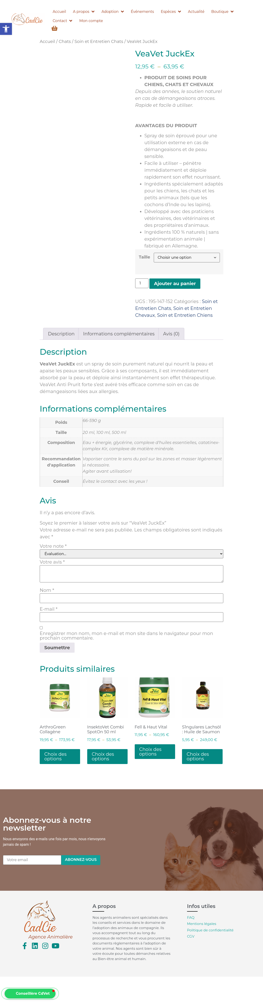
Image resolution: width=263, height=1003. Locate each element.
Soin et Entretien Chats (98, 41)
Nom (47, 590)
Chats (65, 41)
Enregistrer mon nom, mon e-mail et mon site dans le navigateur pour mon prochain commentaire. (126, 635)
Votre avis (52, 562)
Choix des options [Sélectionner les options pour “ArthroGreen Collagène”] (55, 756)
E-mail (48, 609)
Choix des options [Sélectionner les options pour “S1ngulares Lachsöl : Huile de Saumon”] (198, 756)
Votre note (53, 546)
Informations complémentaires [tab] (118, 334)
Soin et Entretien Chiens (185, 315)
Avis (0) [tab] (171, 334)
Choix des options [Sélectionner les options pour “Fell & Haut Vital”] (150, 752)
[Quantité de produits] (141, 283)
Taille (144, 257)
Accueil (47, 41)
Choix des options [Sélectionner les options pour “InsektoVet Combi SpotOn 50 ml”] (103, 756)
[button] (6, 29)
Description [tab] (61, 334)
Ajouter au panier (175, 283)
